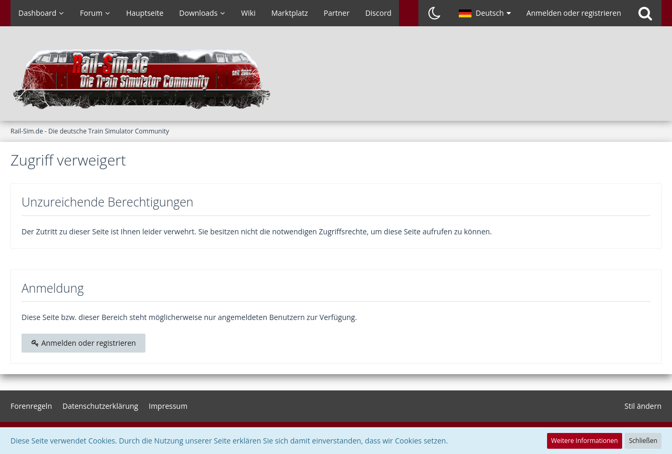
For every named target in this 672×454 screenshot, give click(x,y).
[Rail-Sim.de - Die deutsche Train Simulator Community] (336, 79)
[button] (485, 13)
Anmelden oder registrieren (574, 13)
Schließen (643, 440)
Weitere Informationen (584, 440)
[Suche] (645, 13)
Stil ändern (643, 406)
